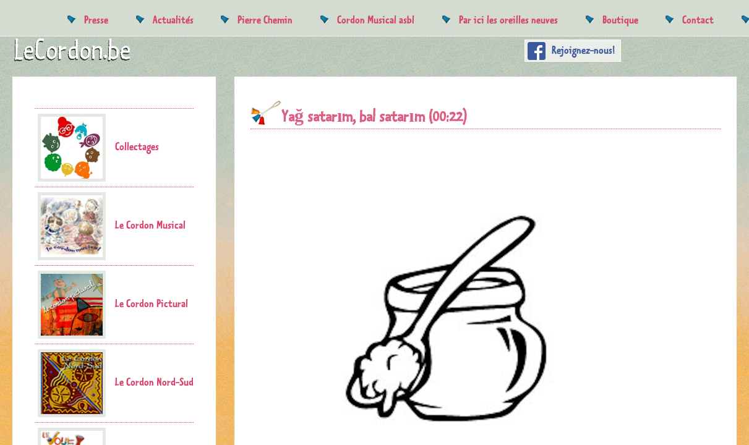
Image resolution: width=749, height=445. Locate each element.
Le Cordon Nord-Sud (116, 383)
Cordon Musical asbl (375, 19)
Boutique (620, 19)
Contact (698, 19)
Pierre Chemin (265, 19)
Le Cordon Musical (112, 226)
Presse (96, 19)
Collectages (98, 148)
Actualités (173, 19)
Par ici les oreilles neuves (508, 19)
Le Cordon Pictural (113, 305)
